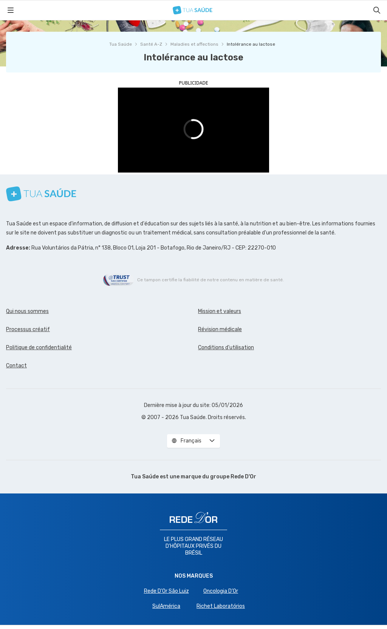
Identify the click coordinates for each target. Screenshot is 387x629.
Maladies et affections (194, 44)
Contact (16, 365)
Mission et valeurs (219, 311)
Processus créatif (28, 329)
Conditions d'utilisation (226, 347)
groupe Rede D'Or (233, 476)
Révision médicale (220, 329)
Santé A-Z (151, 44)
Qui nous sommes (27, 311)
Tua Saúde (120, 44)
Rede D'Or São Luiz (166, 591)
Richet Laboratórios (221, 606)
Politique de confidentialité (39, 347)
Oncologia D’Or (220, 591)
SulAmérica (166, 606)
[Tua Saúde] (192, 10)
